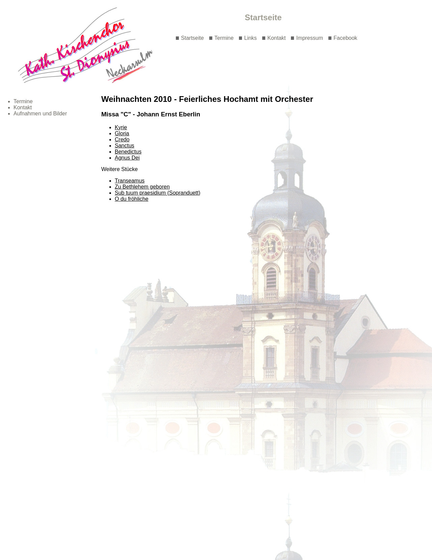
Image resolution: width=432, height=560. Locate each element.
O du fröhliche (131, 199)
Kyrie (121, 127)
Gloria (122, 133)
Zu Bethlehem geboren (142, 187)
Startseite (192, 38)
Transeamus (129, 181)
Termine (224, 38)
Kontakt (276, 38)
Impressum (309, 38)
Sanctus (124, 145)
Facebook (345, 38)
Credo (122, 139)
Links (250, 38)
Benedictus (128, 152)
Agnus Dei (127, 158)
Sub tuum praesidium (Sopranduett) (157, 193)
